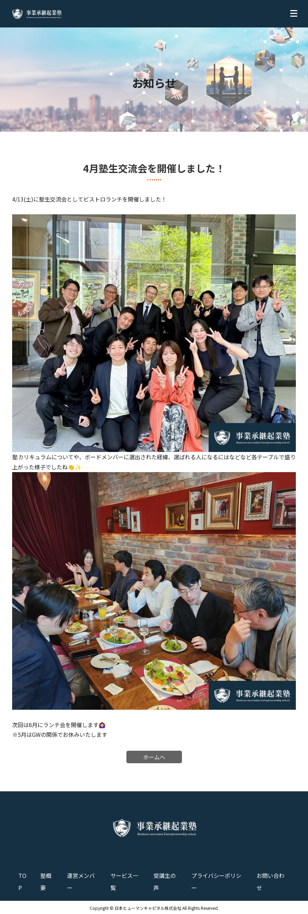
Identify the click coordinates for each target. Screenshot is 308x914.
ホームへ (154, 757)
